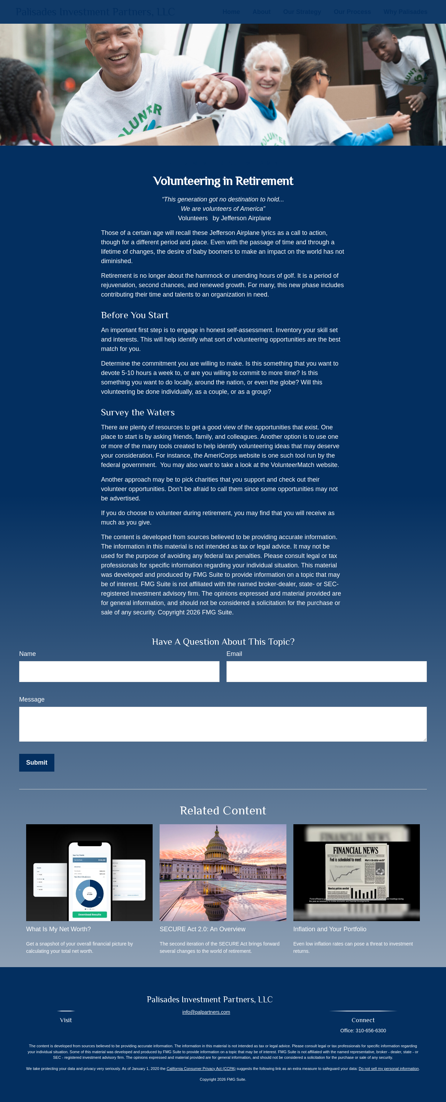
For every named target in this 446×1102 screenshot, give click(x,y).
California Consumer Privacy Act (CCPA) (201, 1068)
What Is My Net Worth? (58, 929)
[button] (231, 11)
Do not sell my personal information (388, 1068)
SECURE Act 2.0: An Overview (202, 929)
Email (234, 653)
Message (32, 699)
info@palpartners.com (206, 1012)
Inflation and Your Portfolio (330, 929)
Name (27, 653)
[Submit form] (36, 763)
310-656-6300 (371, 1030)
